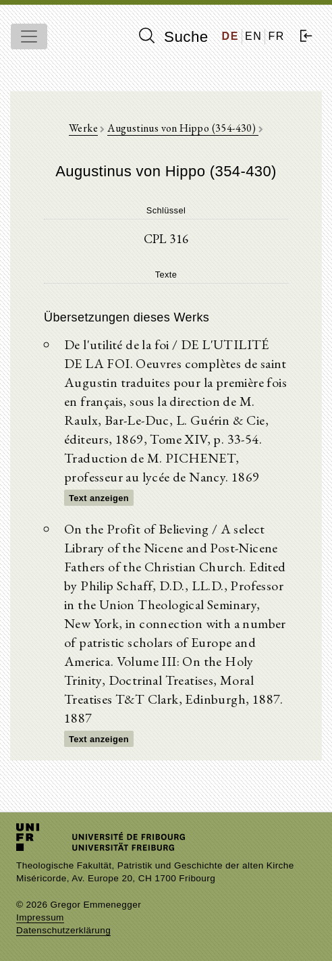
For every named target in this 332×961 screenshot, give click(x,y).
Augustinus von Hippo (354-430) (182, 128)
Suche (173, 36)
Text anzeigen (99, 498)
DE (230, 36)
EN (253, 36)
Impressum (40, 917)
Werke (83, 128)
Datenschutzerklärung (63, 930)
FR (276, 36)
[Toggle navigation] (29, 36)
